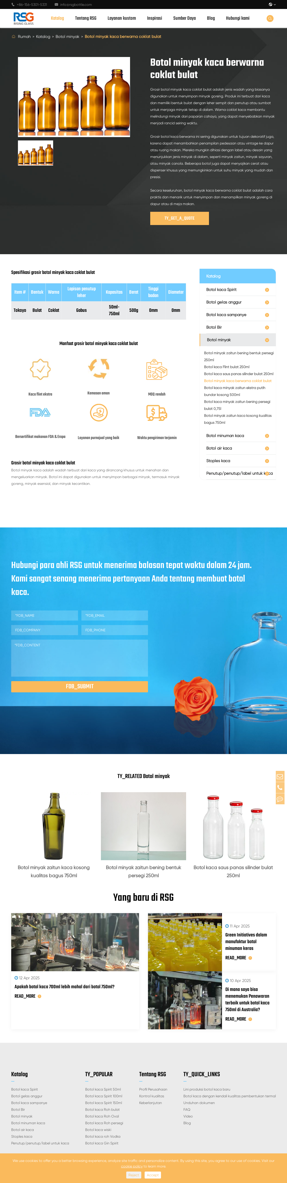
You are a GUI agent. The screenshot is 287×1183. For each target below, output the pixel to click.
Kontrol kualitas (151, 1074)
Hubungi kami (238, 18)
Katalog (57, 18)
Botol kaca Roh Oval (102, 1094)
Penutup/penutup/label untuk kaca (239, 473)
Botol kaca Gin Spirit (101, 1121)
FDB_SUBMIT (79, 686)
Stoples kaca (218, 460)
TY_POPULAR (99, 1052)
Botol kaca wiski (98, 1107)
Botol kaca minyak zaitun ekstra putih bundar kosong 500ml (234, 391)
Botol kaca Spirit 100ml (103, 1074)
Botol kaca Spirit (221, 289)
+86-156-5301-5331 (29, 4)
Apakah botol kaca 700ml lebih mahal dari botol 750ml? (64, 990)
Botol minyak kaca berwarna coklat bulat (123, 36)
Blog (211, 18)
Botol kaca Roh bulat (102, 1087)
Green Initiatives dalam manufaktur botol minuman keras (238, 938)
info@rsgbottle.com (73, 4)
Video (188, 1094)
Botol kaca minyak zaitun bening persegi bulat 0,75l (237, 405)
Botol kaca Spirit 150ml (103, 1080)
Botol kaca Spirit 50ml (103, 1067)
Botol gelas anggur (223, 302)
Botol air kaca (219, 448)
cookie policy (132, 1166)
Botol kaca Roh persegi (104, 1101)
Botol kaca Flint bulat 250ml (226, 367)
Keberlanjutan (150, 1080)
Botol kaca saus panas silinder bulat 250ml (238, 374)
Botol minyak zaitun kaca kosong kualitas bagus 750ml (238, 419)
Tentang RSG (85, 18)
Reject (133, 1175)
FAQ (186, 1087)
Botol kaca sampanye (226, 314)
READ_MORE (28, 1000)
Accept (153, 1175)
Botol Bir (214, 327)
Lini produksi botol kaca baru (206, 1067)
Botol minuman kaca (225, 435)
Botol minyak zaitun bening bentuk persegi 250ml (239, 356)
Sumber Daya (184, 18)
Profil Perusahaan (153, 1067)
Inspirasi (154, 18)
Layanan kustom (122, 18)
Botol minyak (67, 36)
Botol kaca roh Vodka (102, 1114)
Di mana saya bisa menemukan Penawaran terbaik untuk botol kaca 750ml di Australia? (239, 984)
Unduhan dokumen (199, 1080)
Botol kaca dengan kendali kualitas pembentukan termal (229, 1074)
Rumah (24, 36)
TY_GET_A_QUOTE (180, 218)
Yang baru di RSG (143, 900)
